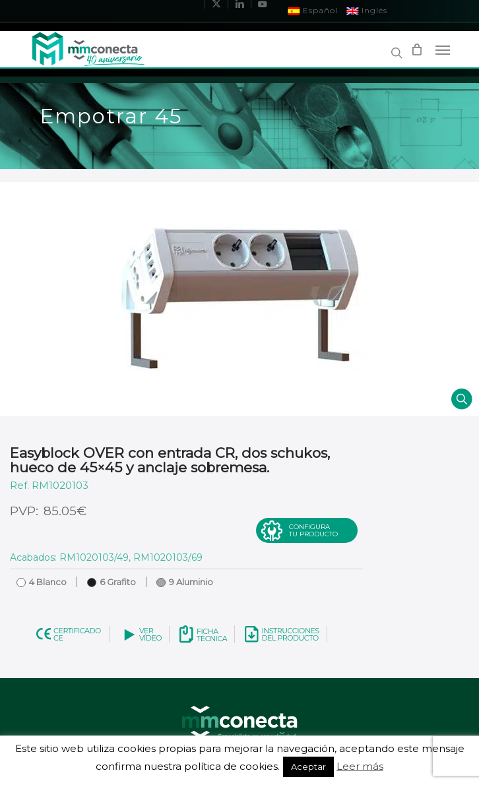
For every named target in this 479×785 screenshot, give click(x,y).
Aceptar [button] (308, 766)
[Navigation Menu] (442, 49)
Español (313, 10)
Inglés (367, 10)
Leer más (359, 766)
